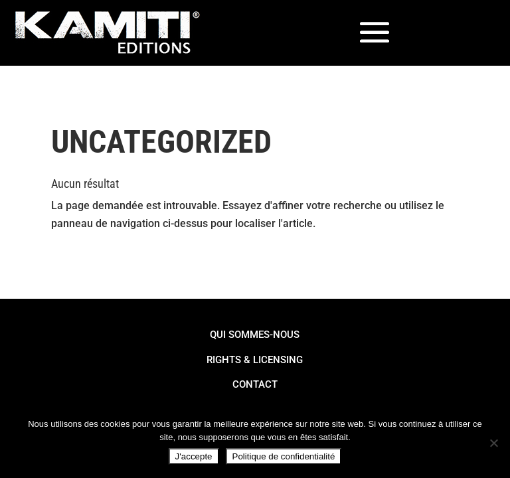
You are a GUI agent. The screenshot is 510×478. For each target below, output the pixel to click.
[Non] (493, 442)
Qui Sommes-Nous (254, 335)
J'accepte (193, 456)
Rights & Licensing (255, 360)
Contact (255, 384)
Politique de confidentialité (283, 456)
